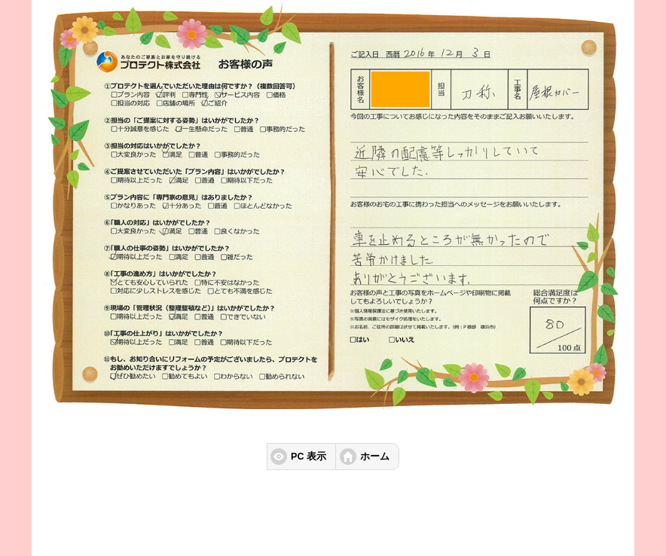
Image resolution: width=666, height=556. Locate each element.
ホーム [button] (375, 456)
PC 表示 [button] (308, 456)
